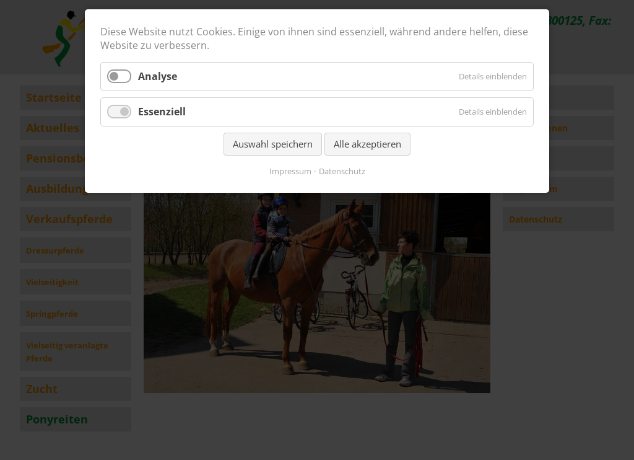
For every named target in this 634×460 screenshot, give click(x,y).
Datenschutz (342, 171)
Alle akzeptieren (367, 144)
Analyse (157, 76)
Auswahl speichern (273, 144)
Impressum (290, 171)
